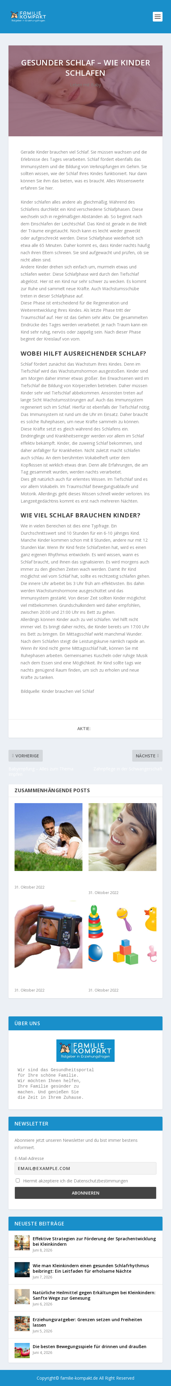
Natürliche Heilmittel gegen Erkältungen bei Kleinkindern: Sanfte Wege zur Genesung (94, 1295)
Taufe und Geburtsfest (41, 879)
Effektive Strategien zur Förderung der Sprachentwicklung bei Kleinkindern (94, 1241)
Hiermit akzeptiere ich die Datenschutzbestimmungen (72, 1181)
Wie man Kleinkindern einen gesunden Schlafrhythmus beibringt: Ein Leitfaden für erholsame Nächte (91, 1268)
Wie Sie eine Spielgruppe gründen (116, 979)
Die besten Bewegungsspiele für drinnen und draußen (89, 1346)
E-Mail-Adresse (29, 1158)
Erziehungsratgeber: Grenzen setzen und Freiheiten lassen (87, 1322)
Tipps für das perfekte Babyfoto (40, 979)
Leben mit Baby (85, 85)
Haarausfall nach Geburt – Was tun (119, 882)
